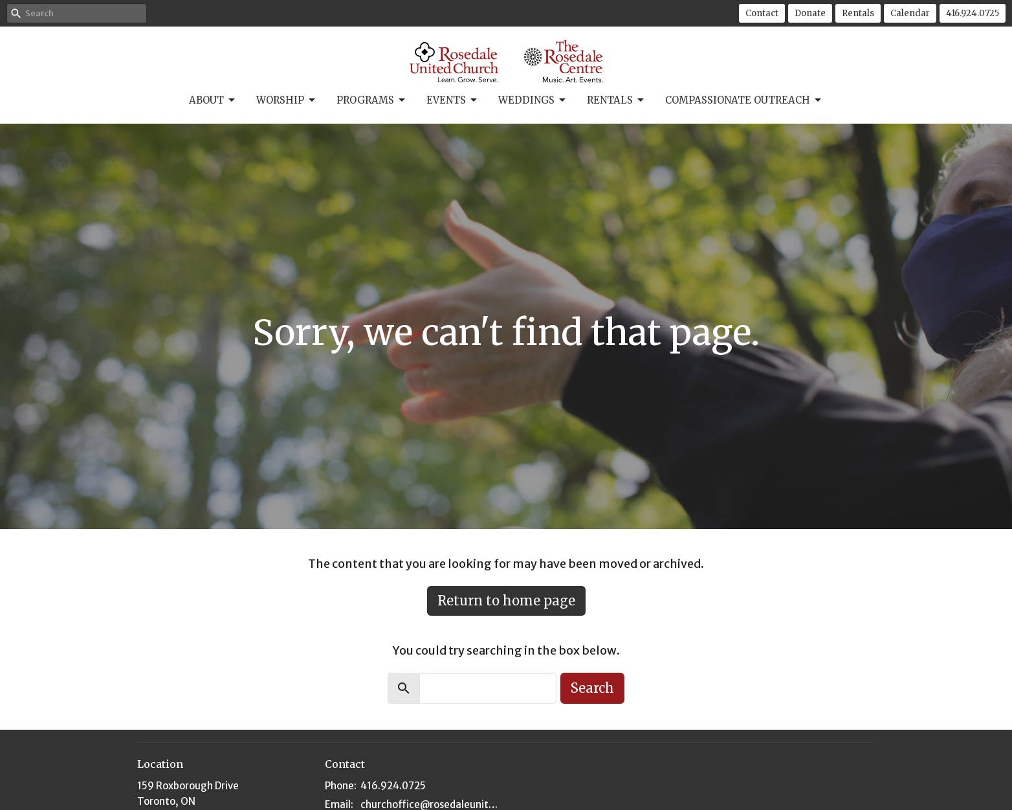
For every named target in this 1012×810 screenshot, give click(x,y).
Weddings (532, 100)
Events (452, 100)
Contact (761, 13)
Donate (810, 13)
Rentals (858, 13)
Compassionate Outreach (744, 100)
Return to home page (506, 600)
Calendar (910, 13)
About (213, 100)
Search (592, 688)
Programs (371, 100)
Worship (286, 100)
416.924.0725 (972, 13)
